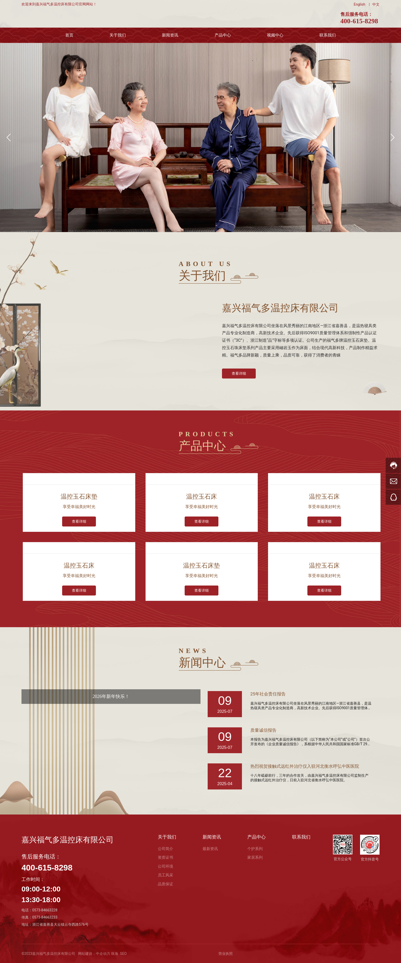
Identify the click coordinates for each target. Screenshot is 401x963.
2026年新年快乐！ (111, 696)
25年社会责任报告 (269, 694)
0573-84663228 (44, 910)
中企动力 (103, 953)
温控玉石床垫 (79, 496)
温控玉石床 (201, 496)
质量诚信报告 (264, 730)
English (359, 4)
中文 (376, 4)
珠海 (114, 953)
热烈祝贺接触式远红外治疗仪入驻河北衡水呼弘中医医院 (307, 766)
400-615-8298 (359, 21)
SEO (123, 953)
